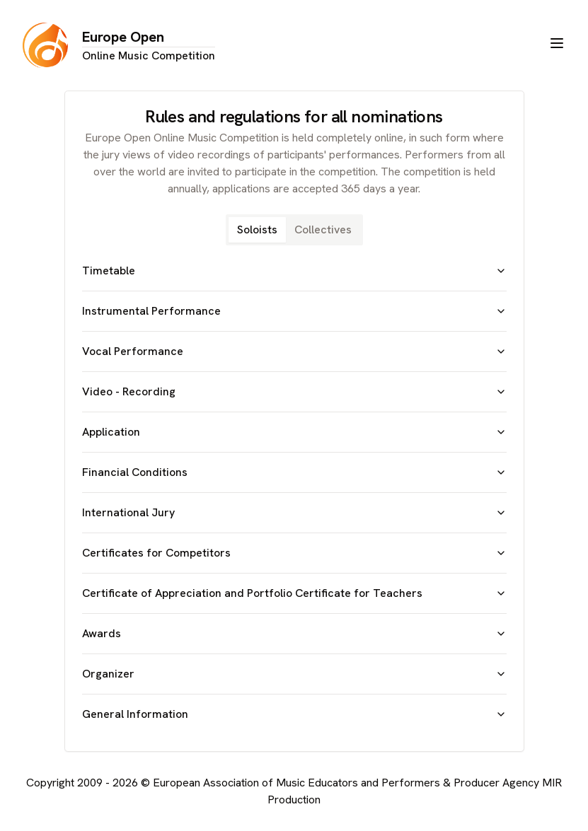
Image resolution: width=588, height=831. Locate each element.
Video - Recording (294, 391)
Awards (294, 633)
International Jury (294, 512)
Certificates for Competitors (294, 552)
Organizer (294, 673)
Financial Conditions (294, 472)
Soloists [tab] (257, 229)
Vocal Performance (294, 351)
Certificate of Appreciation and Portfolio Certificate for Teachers (294, 593)
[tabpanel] (294, 492)
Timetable (294, 270)
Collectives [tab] (323, 229)
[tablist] (294, 229)
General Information (294, 714)
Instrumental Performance (294, 310)
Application (294, 431)
